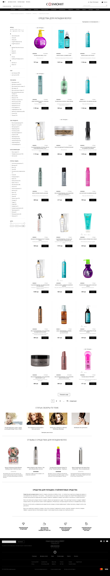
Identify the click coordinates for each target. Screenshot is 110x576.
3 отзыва (93, 53)
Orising (32, 564)
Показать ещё (64, 394)
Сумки (77, 9)
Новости (69, 556)
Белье (84, 9)
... (63, 401)
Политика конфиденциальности (41, 569)
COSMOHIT (55, 4)
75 (67, 401)
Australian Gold (44, 561)
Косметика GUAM (34, 561)
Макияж (13, 9)
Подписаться (20, 541)
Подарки (70, 9)
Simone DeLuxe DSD (45, 564)
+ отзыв (93, 99)
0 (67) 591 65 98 (17, 6)
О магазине (34, 556)
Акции (97, 9)
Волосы (36, 9)
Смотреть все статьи (47, 432)
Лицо (29, 9)
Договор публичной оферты (69, 569)
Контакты (76, 556)
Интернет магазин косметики (17, 13)
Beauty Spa (54, 561)
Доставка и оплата (44, 556)
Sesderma (54, 564)
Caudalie (70, 561)
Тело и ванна (44, 9)
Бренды (91, 9)
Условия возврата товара (56, 569)
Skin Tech (61, 564)
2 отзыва (69, 191)
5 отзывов (45, 53)
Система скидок (60, 556)
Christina (61, 561)
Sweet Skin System (72, 564)
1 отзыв (69, 53)
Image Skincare (79, 561)
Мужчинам (62, 9)
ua (5, 1)
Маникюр (53, 9)
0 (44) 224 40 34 (7, 6)
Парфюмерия (21, 9)
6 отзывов (69, 374)
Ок (23, 226)
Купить (45, 62)
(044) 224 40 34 (55, 546)
